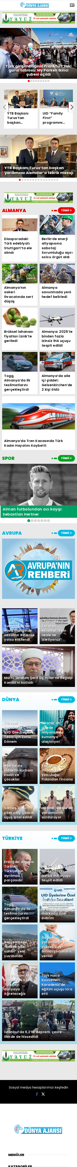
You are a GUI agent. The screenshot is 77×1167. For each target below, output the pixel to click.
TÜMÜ (66, 210)
